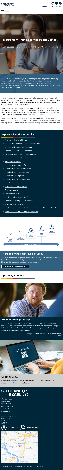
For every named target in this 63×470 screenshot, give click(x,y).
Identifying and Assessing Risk (16, 165)
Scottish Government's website (32, 115)
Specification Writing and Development (19, 201)
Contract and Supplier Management (18, 147)
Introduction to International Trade (18, 168)
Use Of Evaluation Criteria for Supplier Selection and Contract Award (30, 208)
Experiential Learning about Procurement (20, 154)
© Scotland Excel (6, 466)
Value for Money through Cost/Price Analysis (21, 211)
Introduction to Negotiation (15, 176)
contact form (17, 381)
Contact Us (6, 411)
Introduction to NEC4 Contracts (17, 172)
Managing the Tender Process (16, 186)
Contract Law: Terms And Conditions (18, 151)
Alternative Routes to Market (16, 140)
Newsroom (5, 401)
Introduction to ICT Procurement (17, 179)
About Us (5, 409)
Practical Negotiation (12, 190)
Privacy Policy (38, 466)
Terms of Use (28, 466)
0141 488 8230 (32, 427)
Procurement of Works (13, 193)
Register (58, 6)
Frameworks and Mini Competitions (18, 158)
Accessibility (18, 466)
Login (51, 6)
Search (44, 6)
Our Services (6, 399)
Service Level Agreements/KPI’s (16, 197)
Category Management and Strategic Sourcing (22, 143)
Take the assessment (15, 266)
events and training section (36, 123)
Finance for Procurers (13, 161)
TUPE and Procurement (14, 204)
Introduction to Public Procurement (18, 183)
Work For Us (6, 404)
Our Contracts (7, 406)
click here (14, 383)
